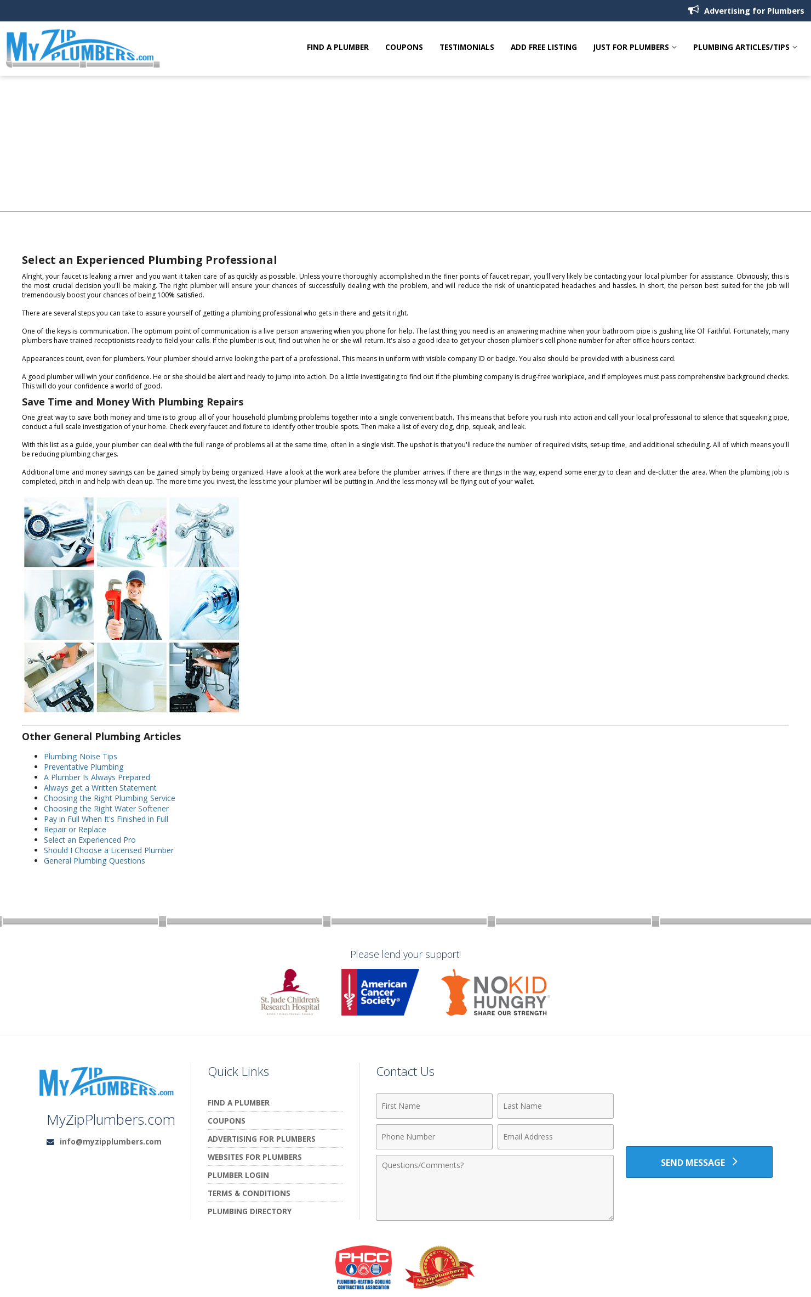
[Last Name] (556, 1106)
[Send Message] (699, 1162)
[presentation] (699, 1112)
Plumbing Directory (250, 1211)
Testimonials (466, 48)
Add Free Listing (544, 48)
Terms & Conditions (249, 1193)
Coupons (404, 48)
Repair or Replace (75, 829)
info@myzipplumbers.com (111, 1141)
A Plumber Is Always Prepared (98, 777)
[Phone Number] (434, 1136)
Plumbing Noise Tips (81, 756)
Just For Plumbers (631, 48)
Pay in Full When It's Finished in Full (106, 819)
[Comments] (495, 1188)
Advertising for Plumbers (746, 10)
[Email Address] (556, 1136)
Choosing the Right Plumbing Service (110, 798)
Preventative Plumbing (84, 767)
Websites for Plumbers (255, 1157)
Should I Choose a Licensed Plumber (109, 850)
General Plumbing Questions (95, 860)
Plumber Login (238, 1175)
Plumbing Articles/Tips (741, 48)
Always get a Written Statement (102, 787)
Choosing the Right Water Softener (107, 808)
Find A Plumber (338, 48)
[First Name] (434, 1106)
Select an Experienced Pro (91, 839)
